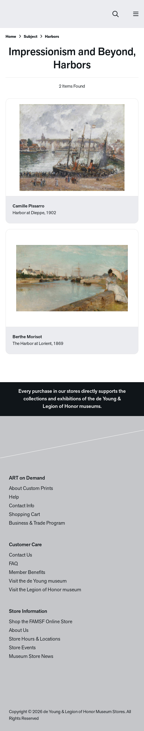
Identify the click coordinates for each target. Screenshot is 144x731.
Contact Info (21, 506)
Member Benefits (27, 572)
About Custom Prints (31, 488)
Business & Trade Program (37, 523)
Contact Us (20, 555)
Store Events (22, 648)
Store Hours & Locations (34, 639)
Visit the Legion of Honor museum (45, 590)
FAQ (13, 564)
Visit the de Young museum (38, 581)
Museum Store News (31, 656)
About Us (18, 630)
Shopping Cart (24, 514)
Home (11, 37)
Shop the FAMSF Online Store (40, 622)
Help (14, 497)
